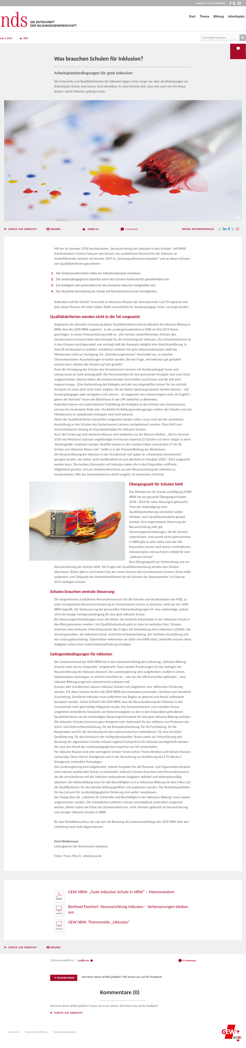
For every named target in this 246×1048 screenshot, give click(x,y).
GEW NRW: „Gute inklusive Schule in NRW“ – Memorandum (121, 892)
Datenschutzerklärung (36, 1032)
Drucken (55, 229)
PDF (26, 38)
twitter (234, 3)
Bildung (219, 16)
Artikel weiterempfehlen (198, 229)
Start (192, 16)
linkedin (224, 229)
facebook (230, 3)
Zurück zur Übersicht (22, 229)
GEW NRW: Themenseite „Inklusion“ (99, 921)
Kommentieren (65, 977)
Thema (204, 16)
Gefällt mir (93, 229)
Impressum (13, 1032)
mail (239, 3)
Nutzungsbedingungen (65, 1032)
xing (219, 229)
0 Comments (131, 229)
